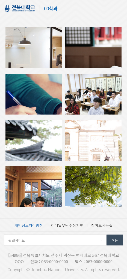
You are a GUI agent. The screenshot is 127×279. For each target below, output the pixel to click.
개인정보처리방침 (28, 225)
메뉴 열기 (119, 8)
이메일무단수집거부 (67, 225)
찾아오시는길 (102, 225)
